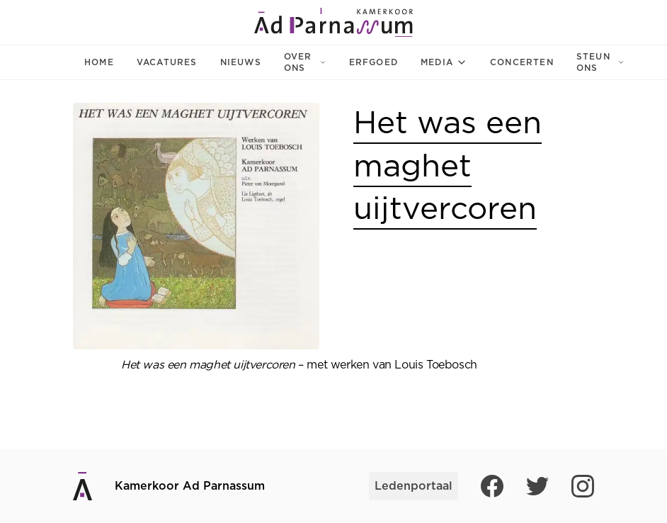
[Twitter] (537, 486)
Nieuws (240, 62)
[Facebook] (492, 486)
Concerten (522, 62)
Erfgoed (373, 62)
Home (99, 62)
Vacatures (167, 62)
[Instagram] (582, 486)
